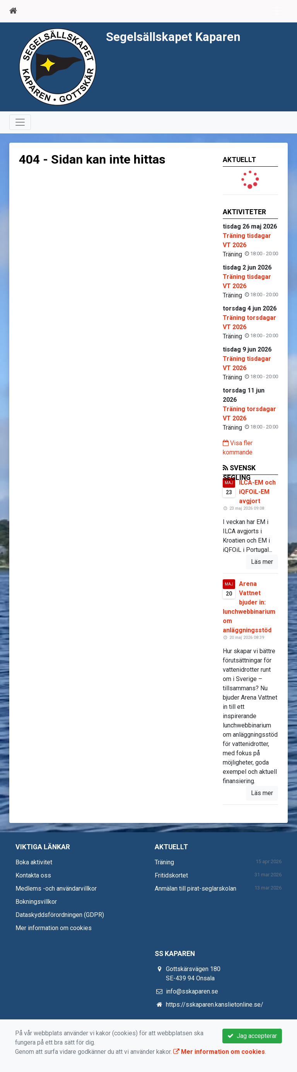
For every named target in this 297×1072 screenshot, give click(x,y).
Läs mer (262, 561)
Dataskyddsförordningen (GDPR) (59, 914)
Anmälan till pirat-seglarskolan (195, 888)
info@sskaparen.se (192, 991)
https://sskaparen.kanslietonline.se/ (214, 1004)
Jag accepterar (252, 1036)
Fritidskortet (171, 875)
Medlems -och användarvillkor (56, 888)
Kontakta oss (33, 875)
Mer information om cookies (53, 928)
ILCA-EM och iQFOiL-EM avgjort (257, 492)
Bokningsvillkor (36, 901)
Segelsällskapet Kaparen (173, 37)
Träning (164, 862)
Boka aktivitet (33, 862)
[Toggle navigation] (277, 11)
